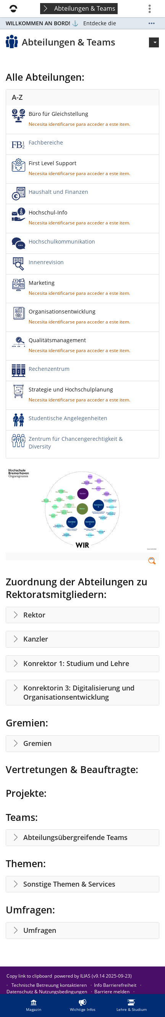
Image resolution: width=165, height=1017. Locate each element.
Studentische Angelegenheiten (68, 418)
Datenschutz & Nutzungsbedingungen (46, 991)
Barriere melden (111, 991)
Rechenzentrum (49, 368)
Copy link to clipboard (29, 976)
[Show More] (152, 23)
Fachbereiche (46, 142)
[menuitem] (33, 1005)
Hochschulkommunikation (62, 241)
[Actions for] (154, 42)
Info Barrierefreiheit (115, 985)
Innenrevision (46, 262)
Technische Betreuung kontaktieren (49, 985)
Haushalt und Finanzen (58, 191)
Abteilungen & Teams (84, 8)
